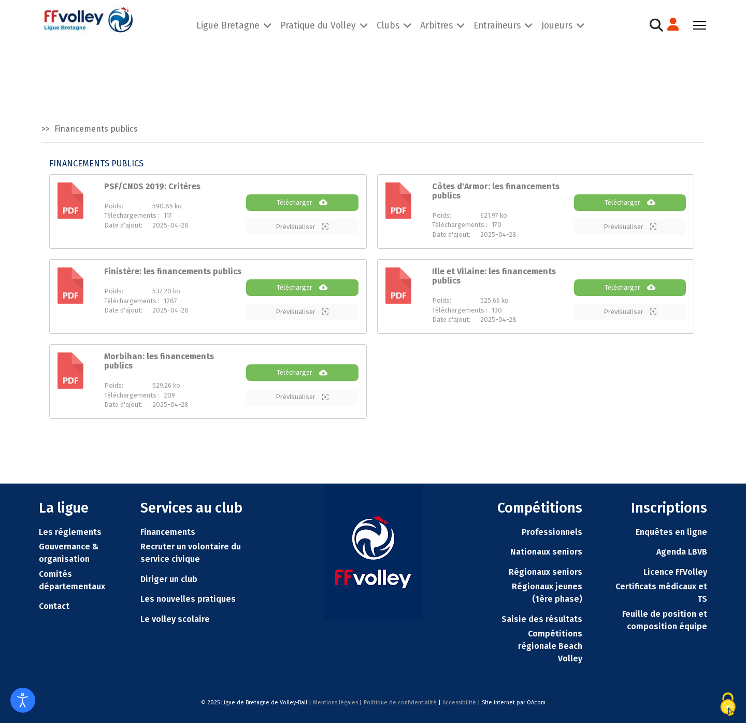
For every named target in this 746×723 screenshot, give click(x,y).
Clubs (388, 25)
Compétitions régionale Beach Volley (550, 646)
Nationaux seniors (546, 552)
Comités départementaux (72, 580)
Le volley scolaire (175, 619)
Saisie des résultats (541, 619)
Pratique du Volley (318, 25)
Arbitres (436, 25)
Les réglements (70, 532)
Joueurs (556, 25)
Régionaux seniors (545, 572)
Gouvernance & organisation (68, 553)
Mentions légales (335, 702)
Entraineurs (497, 25)
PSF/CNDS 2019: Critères (152, 186)
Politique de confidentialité (400, 702)
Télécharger (302, 202)
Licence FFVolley (675, 572)
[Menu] (699, 25)
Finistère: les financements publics (172, 271)
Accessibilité (459, 702)
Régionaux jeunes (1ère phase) (547, 593)
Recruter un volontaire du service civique (190, 553)
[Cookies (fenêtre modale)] (728, 704)
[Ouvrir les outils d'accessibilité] (22, 700)
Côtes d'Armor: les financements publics (496, 191)
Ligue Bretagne (228, 25)
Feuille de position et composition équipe (664, 620)
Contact (54, 606)
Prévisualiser (302, 226)
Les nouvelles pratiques (188, 599)
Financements (167, 532)
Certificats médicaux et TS (661, 593)
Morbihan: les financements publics (159, 361)
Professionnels (552, 532)
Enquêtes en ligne (671, 532)
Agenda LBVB (681, 552)
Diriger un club (168, 579)
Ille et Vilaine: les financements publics (494, 276)
